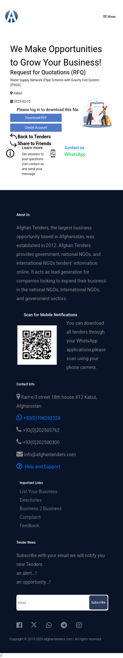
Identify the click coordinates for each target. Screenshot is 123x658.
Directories (31, 500)
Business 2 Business (41, 508)
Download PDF (36, 118)
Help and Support (38, 466)
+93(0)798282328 (38, 418)
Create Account (36, 127)
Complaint (30, 517)
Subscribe (98, 602)
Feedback (29, 525)
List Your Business (38, 491)
